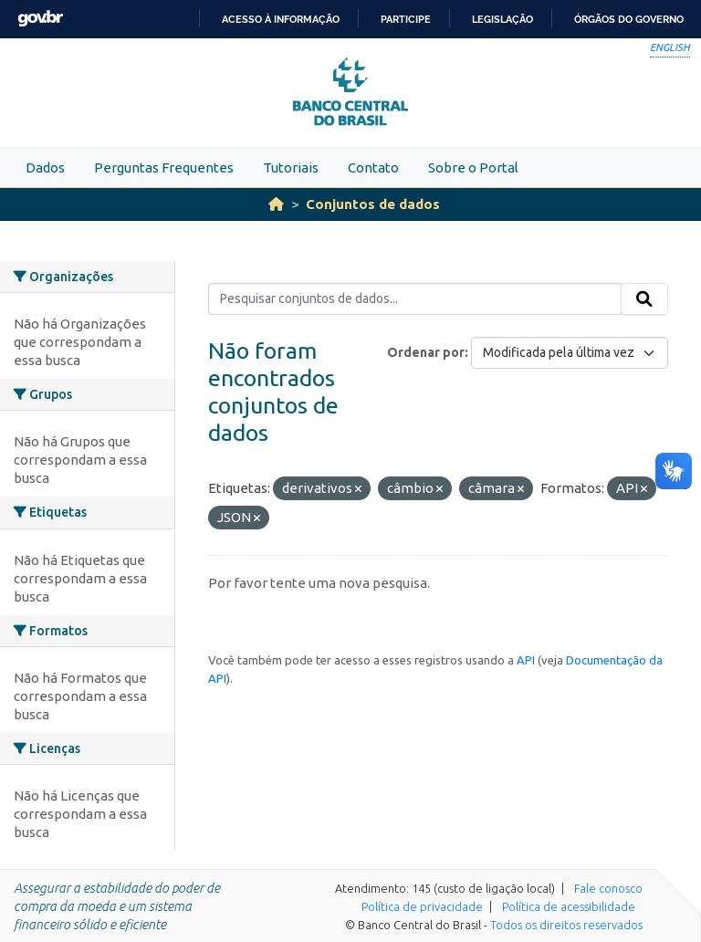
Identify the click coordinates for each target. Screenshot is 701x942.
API (526, 660)
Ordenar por (426, 352)
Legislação (502, 19)
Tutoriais (291, 167)
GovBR (40, 18)
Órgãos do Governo (629, 19)
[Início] (276, 204)
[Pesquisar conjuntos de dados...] (415, 299)
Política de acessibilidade (568, 906)
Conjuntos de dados (373, 204)
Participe (406, 19)
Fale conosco (608, 888)
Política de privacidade (422, 906)
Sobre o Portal (473, 167)
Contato (373, 167)
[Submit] (644, 299)
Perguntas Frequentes (164, 167)
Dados (45, 167)
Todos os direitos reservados (566, 924)
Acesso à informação (281, 19)
